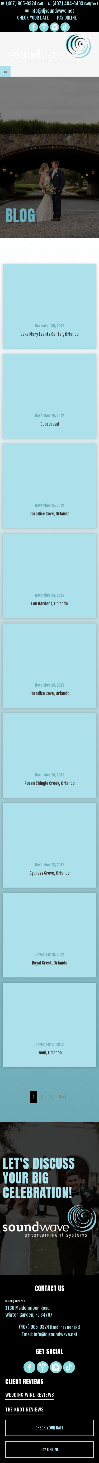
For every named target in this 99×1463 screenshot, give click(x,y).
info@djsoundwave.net (56, 1334)
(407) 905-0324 (34, 1327)
